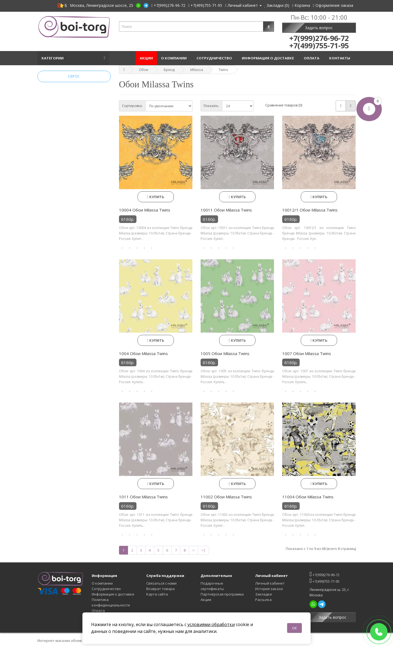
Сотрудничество (215, 58)
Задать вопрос (319, 27)
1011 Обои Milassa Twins (143, 496)
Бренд (169, 69)
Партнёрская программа (222, 594)
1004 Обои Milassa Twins (143, 353)
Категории (53, 58)
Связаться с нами (161, 583)
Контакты (340, 58)
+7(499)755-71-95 (324, 580)
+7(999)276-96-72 (324, 574)
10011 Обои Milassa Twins (226, 210)
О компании (174, 58)
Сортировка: (132, 105)
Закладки (263, 594)
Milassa (196, 69)
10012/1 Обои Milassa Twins (310, 210)
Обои (143, 69)
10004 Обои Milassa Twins (144, 210)
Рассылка (263, 599)
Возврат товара (160, 588)
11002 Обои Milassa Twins (226, 496)
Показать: (211, 105)
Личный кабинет (270, 583)
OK (294, 628)
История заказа (269, 588)
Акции (146, 58)
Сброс (74, 76)
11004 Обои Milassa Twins (308, 496)
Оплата (312, 58)
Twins (223, 69)
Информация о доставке (269, 58)
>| (203, 550)
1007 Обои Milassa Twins (306, 353)
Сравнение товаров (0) (283, 105)
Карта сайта (157, 594)
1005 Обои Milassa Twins (225, 353)
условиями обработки (211, 624)
